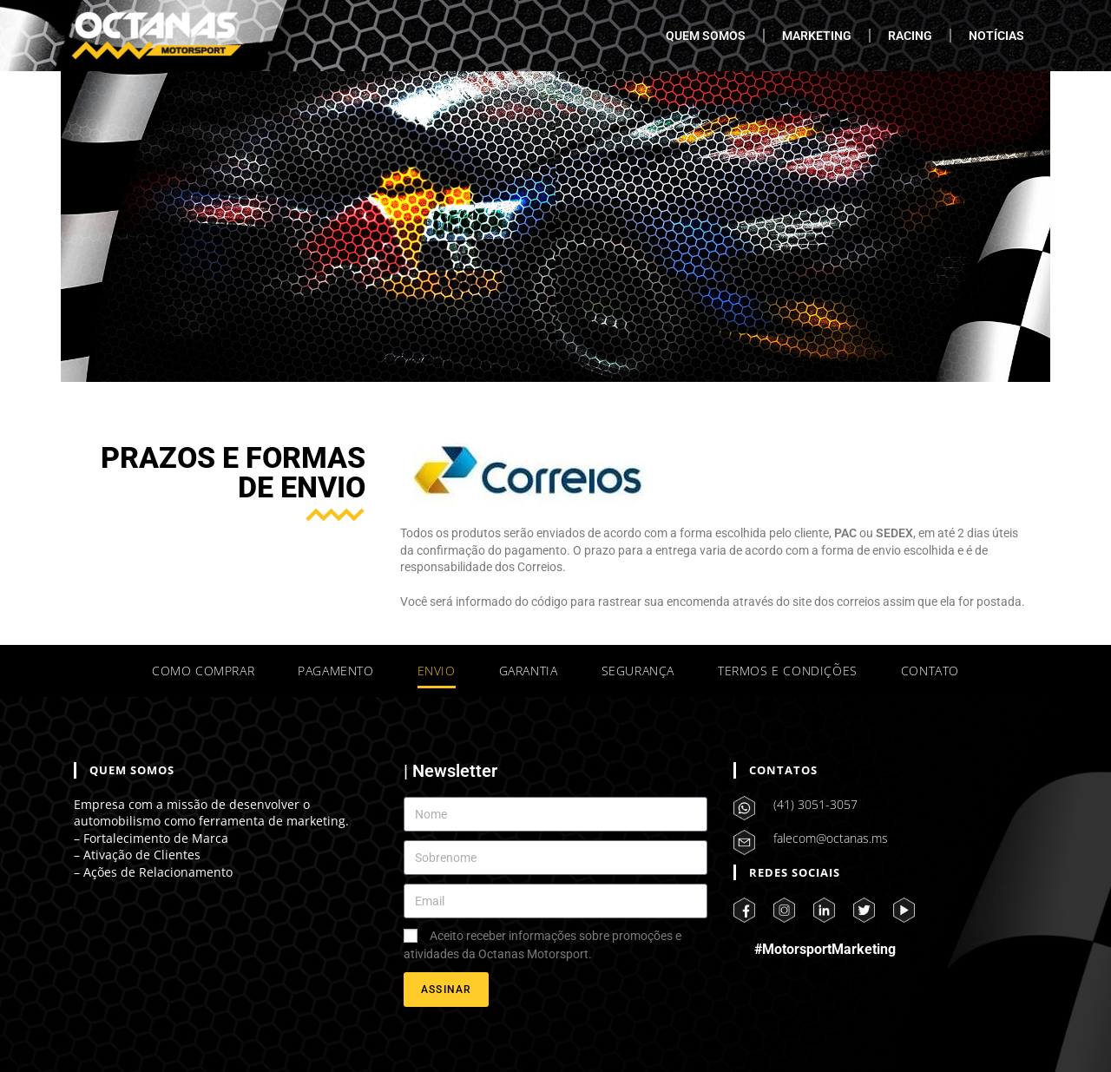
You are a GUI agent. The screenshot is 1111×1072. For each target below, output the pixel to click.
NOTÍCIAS (996, 36)
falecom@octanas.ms (830, 838)
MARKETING (816, 36)
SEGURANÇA (638, 670)
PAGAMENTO (335, 670)
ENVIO (436, 670)
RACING (910, 36)
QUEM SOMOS (706, 36)
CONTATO (930, 670)
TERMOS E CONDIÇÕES (788, 670)
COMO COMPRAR (203, 670)
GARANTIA (528, 670)
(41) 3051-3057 (815, 804)
